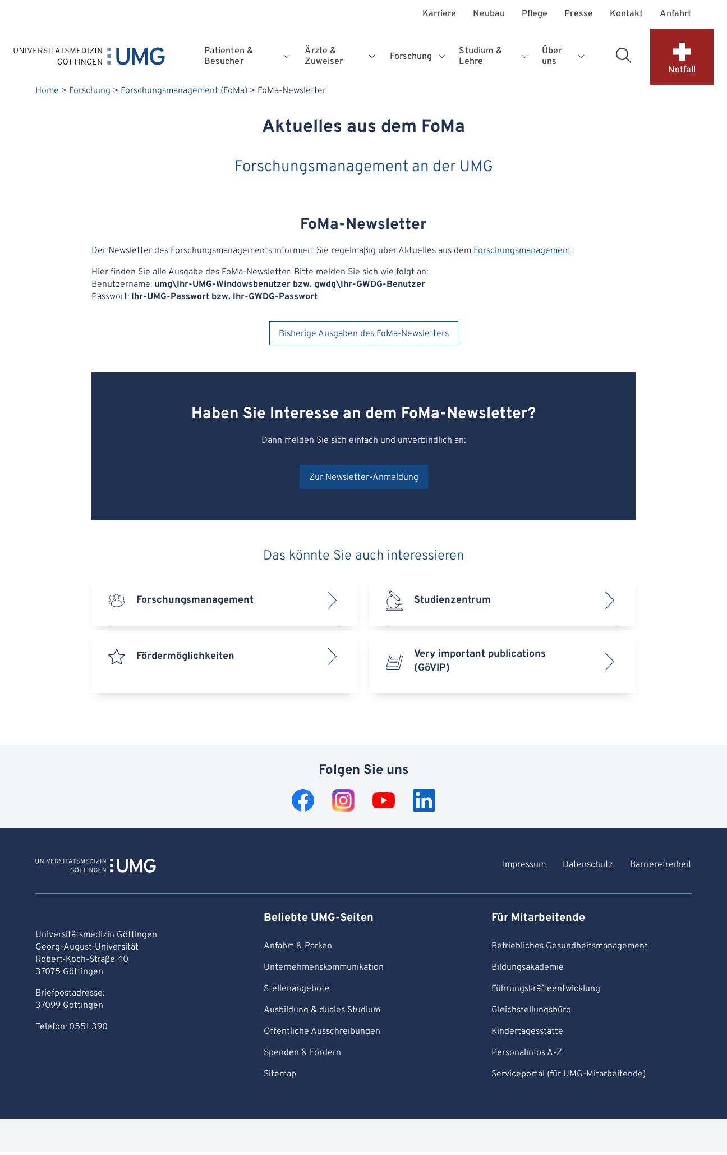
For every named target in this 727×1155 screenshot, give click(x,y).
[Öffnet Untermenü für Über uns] (581, 57)
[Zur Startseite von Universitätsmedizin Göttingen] (95, 867)
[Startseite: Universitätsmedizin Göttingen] (89, 58)
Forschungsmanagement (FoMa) (184, 91)
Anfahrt (675, 14)
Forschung (90, 91)
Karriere (439, 14)
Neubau (488, 14)
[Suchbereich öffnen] (623, 55)
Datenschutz (588, 864)
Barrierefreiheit (661, 864)
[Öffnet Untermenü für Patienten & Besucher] (287, 57)
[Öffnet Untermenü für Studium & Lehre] (525, 57)
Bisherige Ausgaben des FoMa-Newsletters (364, 334)
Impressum (524, 864)
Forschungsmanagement (522, 250)
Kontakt (626, 14)
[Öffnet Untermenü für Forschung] (443, 57)
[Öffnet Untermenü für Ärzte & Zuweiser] (373, 57)
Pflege (534, 14)
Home (48, 91)
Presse (578, 14)
